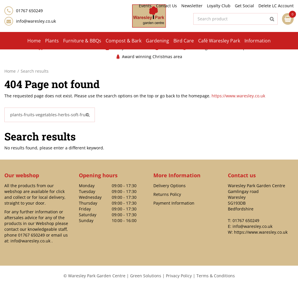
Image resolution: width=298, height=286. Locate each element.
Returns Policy (167, 194)
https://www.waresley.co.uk (238, 96)
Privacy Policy (179, 275)
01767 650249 (31, 235)
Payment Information (173, 203)
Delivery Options (169, 185)
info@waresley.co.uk (36, 21)
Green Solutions (145, 275)
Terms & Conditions (215, 275)
